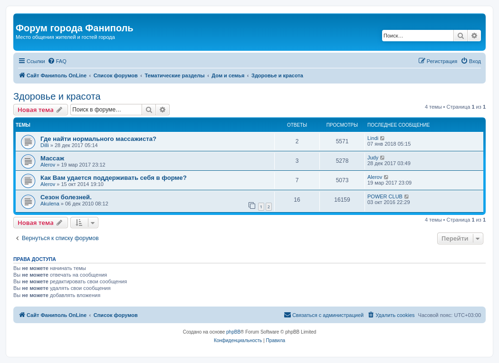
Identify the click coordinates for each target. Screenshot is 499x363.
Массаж (52, 158)
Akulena (49, 203)
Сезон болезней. (66, 197)
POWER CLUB (385, 196)
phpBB (233, 332)
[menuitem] (57, 61)
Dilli (44, 145)
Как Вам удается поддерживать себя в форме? (113, 177)
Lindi (372, 138)
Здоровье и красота (57, 96)
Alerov (47, 165)
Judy (372, 157)
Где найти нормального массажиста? (98, 138)
